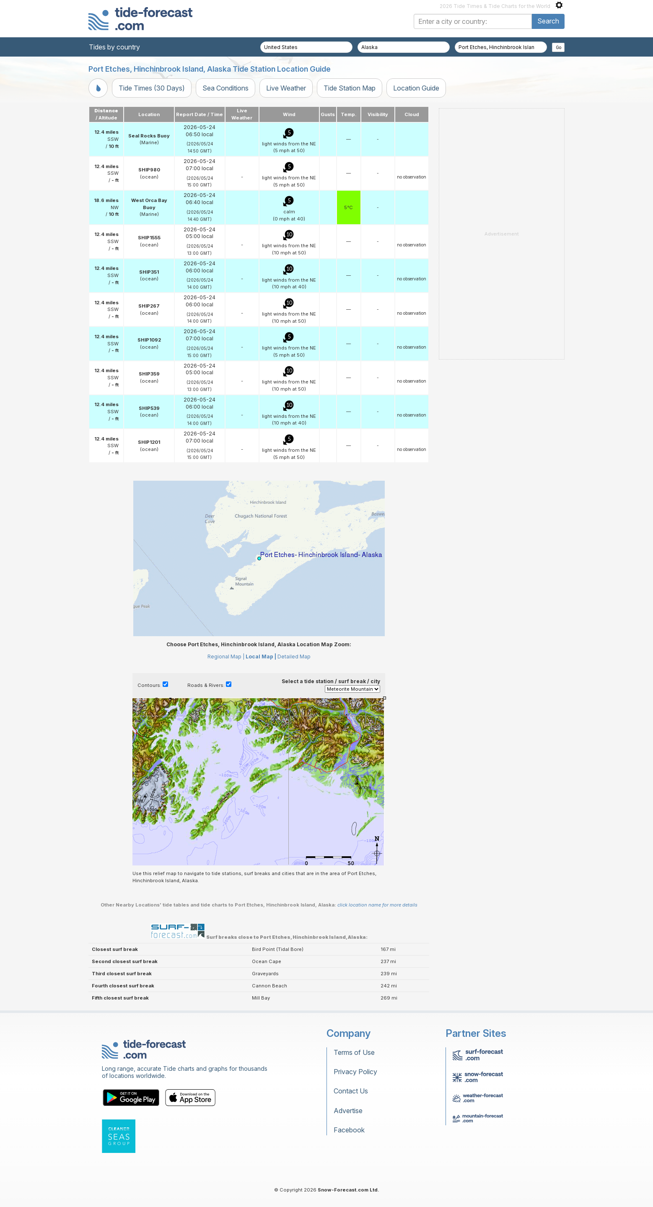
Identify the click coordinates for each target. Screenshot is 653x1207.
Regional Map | (225, 656)
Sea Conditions (225, 88)
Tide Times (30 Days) (152, 88)
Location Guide (416, 88)
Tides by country (114, 47)
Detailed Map (294, 656)
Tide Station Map (350, 88)
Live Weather (286, 88)
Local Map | (261, 656)
